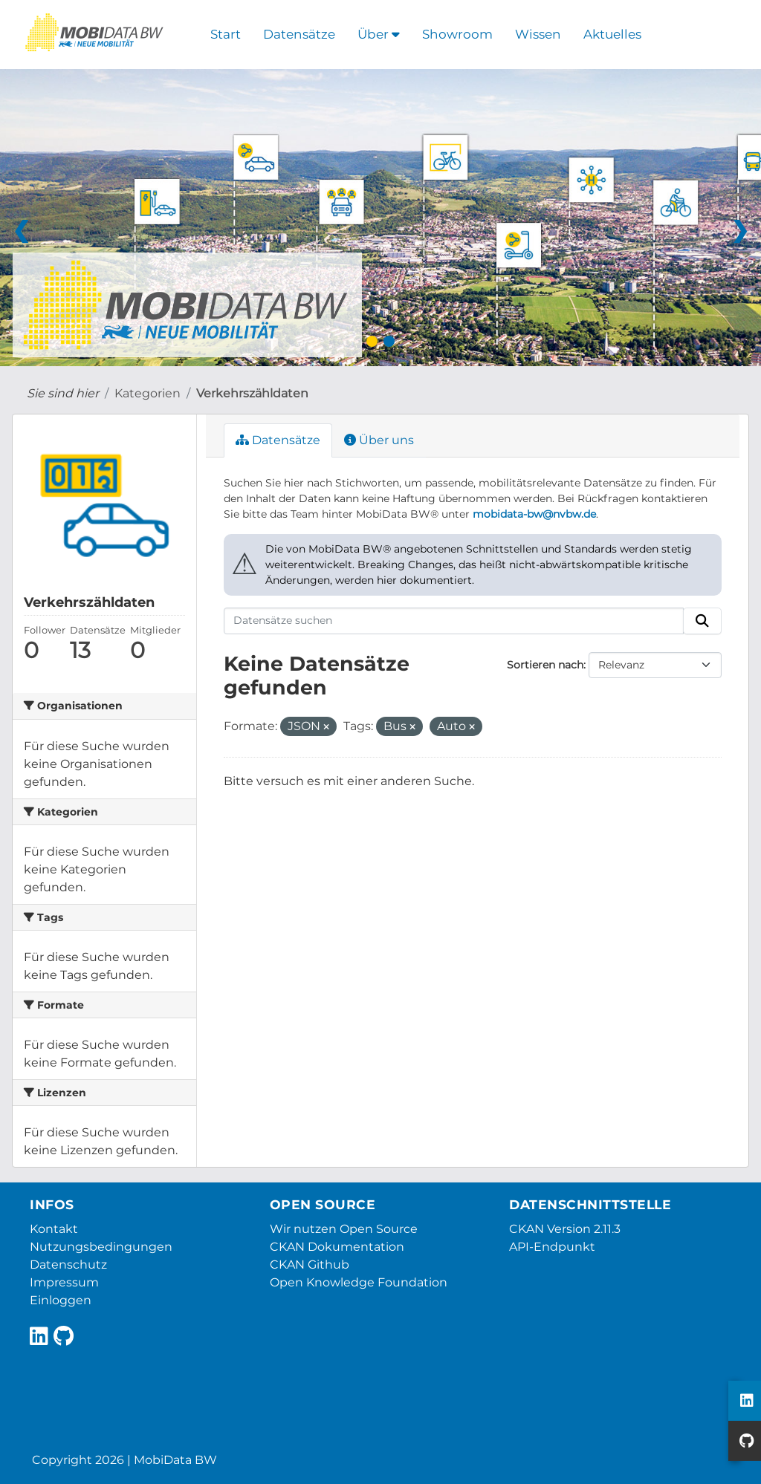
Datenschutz (68, 1264)
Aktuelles (612, 34)
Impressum (64, 1282)
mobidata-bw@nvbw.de (534, 514)
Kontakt (54, 1229)
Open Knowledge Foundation (358, 1282)
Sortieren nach (545, 664)
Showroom (457, 34)
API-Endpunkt (552, 1247)
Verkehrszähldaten (252, 393)
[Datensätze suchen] (454, 621)
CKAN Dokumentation (337, 1247)
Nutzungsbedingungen (101, 1247)
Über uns (379, 440)
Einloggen (60, 1300)
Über (378, 34)
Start (225, 34)
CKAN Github (309, 1264)
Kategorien (147, 393)
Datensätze (299, 34)
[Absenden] (702, 621)
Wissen (538, 34)
